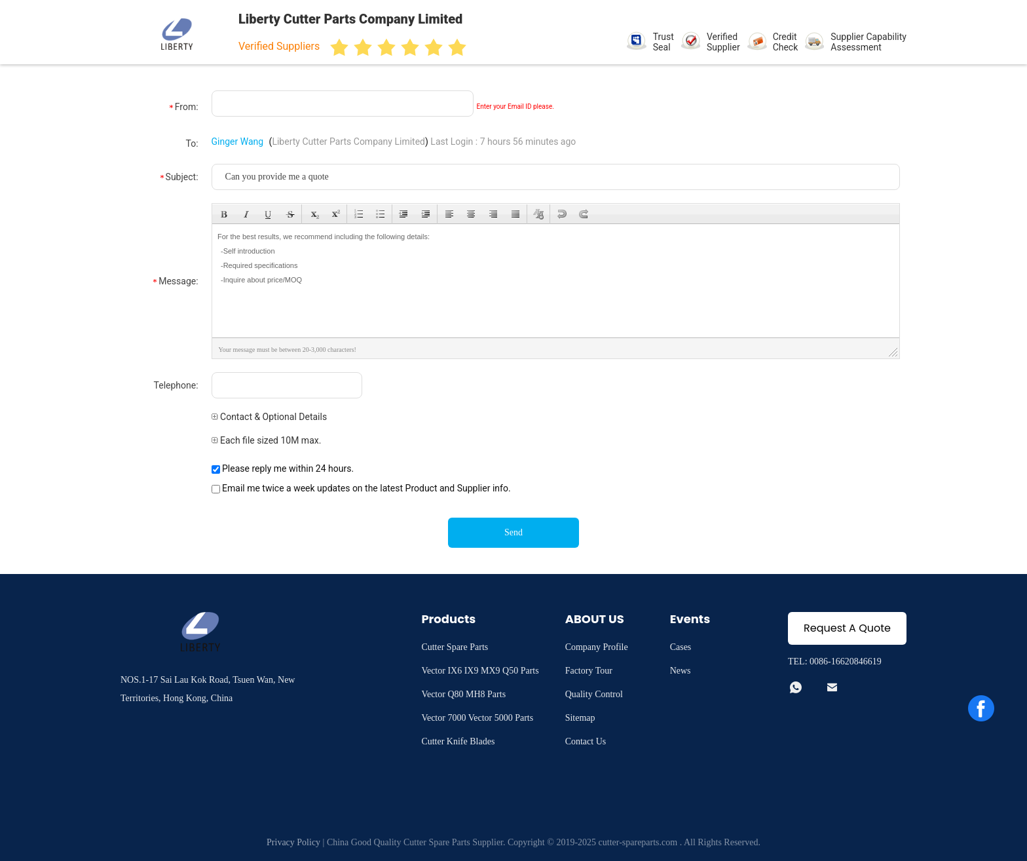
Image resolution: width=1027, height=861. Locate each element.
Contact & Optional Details (269, 416)
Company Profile (596, 647)
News (680, 671)
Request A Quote (847, 628)
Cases (681, 647)
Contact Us (586, 741)
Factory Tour (588, 671)
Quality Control (594, 694)
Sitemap (580, 718)
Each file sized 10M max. (267, 440)
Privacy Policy (293, 842)
